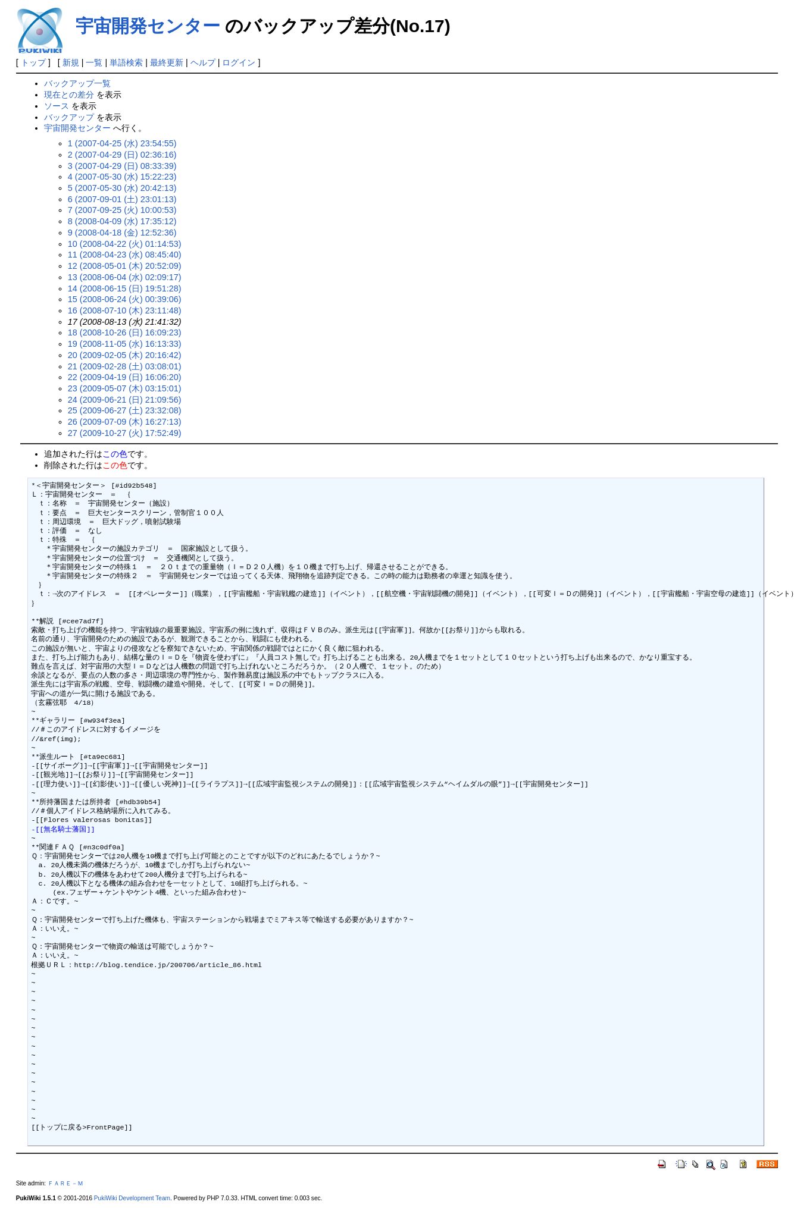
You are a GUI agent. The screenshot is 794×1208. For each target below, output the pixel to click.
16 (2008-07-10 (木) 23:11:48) (125, 310)
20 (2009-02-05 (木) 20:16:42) (125, 355)
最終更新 (166, 62)
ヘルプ (202, 62)
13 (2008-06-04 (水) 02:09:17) (125, 277)
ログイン (238, 62)
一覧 (94, 62)
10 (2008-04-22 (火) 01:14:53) (125, 244)
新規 (70, 62)
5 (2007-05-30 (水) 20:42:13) (122, 188)
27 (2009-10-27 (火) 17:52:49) (125, 433)
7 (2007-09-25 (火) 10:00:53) (122, 210)
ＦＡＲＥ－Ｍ (65, 1183)
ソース (56, 106)
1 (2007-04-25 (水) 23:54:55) (122, 143)
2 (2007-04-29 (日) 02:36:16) (122, 154)
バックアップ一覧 (77, 83)
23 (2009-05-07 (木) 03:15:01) (125, 388)
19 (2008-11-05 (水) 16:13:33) (125, 344)
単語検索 (126, 62)
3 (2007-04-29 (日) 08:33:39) (122, 166)
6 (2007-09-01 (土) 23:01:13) (122, 199)
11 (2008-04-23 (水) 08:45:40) (125, 254)
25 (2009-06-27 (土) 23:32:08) (125, 410)
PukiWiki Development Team (132, 1198)
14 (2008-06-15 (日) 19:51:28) (125, 288)
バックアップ (69, 117)
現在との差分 (69, 94)
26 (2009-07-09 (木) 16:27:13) (125, 421)
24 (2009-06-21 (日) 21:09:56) (125, 399)
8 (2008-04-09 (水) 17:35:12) (122, 221)
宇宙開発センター (148, 26)
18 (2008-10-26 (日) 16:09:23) (125, 332)
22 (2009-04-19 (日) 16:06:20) (125, 377)
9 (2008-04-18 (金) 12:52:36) (122, 232)
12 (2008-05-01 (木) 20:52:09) (125, 266)
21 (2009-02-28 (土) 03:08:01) (125, 366)
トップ (33, 62)
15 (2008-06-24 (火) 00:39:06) (125, 299)
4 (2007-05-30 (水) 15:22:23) (122, 176)
